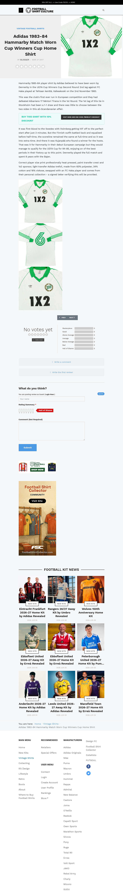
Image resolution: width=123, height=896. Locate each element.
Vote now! (38, 340)
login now (49, 394)
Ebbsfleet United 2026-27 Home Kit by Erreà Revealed (61, 660)
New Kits (32, 604)
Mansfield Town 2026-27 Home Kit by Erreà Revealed (91, 707)
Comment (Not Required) (31, 419)
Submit (28, 447)
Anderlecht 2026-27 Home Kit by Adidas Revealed (32, 707)
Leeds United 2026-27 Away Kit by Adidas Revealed (61, 707)
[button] (21, 10)
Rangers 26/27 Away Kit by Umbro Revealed (61, 612)
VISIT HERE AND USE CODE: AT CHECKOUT (81, 117)
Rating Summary (27, 404)
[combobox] (103, 10)
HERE (73, 2)
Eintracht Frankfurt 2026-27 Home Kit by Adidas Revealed (32, 612)
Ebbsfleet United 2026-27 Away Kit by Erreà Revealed (32, 660)
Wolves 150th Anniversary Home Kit (91, 612)
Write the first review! (61, 372)
